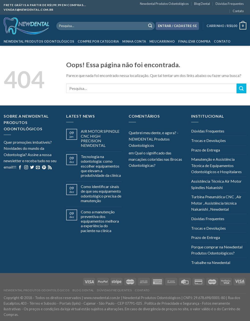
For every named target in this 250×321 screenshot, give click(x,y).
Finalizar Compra (194, 41)
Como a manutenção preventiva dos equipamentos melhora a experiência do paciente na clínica (100, 221)
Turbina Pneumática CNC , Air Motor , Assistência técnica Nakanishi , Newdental (216, 202)
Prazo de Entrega (205, 150)
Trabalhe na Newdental (210, 262)
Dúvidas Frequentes (230, 4)
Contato (238, 11)
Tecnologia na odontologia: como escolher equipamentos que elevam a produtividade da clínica (101, 166)
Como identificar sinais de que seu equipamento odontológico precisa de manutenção (101, 193)
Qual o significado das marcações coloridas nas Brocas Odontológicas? (155, 159)
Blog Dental (202, 4)
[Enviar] (241, 88)
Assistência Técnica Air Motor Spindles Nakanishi (216, 184)
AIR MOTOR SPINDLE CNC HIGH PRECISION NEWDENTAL (100, 138)
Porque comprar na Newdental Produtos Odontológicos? (216, 250)
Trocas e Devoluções (208, 140)
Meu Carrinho (162, 41)
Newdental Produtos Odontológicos (164, 4)
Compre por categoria (98, 41)
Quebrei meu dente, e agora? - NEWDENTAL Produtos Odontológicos (153, 138)
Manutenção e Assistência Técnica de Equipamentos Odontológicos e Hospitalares (216, 165)
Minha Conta (134, 41)
